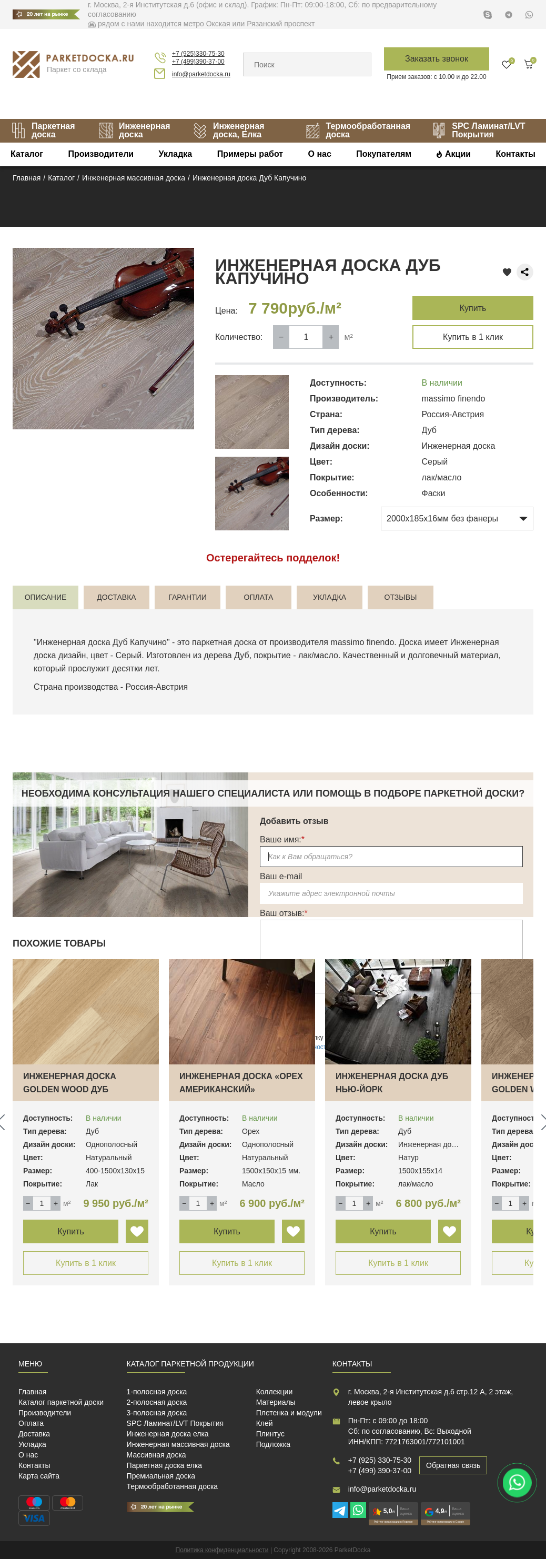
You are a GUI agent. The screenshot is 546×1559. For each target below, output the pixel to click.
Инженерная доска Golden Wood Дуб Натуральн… (69, 1089)
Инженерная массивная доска (178, 1444)
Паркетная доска (43, 130)
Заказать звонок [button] (436, 58)
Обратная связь (453, 1465)
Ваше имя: (282, 839)
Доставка (34, 1434)
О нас (319, 153)
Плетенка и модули (289, 1413)
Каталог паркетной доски (61, 1402)
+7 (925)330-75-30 (198, 53)
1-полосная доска (157, 1391)
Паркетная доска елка (164, 1465)
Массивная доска (156, 1455)
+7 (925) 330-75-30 (379, 1460)
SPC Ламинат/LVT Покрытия (175, 1423)
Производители (101, 153)
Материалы (276, 1402)
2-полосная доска (157, 1402)
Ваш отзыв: (284, 913)
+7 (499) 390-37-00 (379, 1470)
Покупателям (383, 153)
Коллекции (274, 1391)
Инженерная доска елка (168, 1434)
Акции (458, 153)
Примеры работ (250, 153)
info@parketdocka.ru (201, 74)
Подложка (273, 1444)
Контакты (515, 153)
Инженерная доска (134, 130)
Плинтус (270, 1434)
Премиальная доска (161, 1476)
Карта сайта (38, 1476)
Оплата (31, 1423)
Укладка (176, 153)
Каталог (27, 153)
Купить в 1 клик (473, 337)
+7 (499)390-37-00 (198, 61)
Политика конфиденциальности (222, 1550)
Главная (32, 1391)
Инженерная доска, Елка (228, 130)
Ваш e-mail (281, 876)
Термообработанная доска (357, 130)
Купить (473, 308)
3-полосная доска (157, 1413)
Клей (264, 1423)
